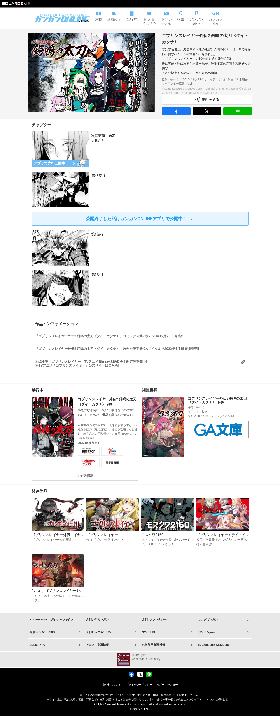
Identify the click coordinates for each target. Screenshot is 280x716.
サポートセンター (167, 684)
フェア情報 (85, 476)
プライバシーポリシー (139, 684)
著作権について (112, 684)
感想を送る (207, 99)
